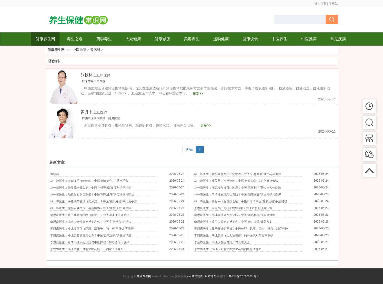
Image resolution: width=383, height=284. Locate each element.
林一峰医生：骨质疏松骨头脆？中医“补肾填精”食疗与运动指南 (90, 187)
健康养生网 (56, 50)
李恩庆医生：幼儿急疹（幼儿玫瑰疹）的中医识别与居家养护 (233, 235)
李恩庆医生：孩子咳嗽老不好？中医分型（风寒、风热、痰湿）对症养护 (241, 228)
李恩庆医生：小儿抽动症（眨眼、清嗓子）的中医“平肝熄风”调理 (92, 228)
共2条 (189, 149)
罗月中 (94, 112)
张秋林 (96, 75)
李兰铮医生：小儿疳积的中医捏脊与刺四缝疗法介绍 (228, 249)
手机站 (333, 3)
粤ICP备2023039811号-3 (244, 276)
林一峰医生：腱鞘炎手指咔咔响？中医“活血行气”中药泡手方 (89, 181)
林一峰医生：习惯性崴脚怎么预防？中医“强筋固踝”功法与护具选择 (237, 194)
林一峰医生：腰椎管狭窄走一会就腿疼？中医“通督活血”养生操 (90, 208)
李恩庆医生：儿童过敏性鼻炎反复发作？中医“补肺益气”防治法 (90, 222)
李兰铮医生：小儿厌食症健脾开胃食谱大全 (222, 242)
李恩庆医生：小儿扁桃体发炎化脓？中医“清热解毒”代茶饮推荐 (234, 215)
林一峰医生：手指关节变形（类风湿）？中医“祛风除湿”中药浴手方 (93, 201)
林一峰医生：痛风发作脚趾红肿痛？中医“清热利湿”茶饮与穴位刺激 (237, 187)
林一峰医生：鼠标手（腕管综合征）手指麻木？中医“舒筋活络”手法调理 (240, 201)
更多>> (198, 93)
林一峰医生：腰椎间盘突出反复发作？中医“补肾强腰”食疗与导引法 (237, 174)
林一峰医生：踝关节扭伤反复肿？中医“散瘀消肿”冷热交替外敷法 (236, 181)
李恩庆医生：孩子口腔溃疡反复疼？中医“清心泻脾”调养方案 (233, 222)
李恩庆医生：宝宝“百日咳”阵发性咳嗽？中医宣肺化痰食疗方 (233, 208)
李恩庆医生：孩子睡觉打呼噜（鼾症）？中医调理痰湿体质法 (89, 215)
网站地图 (210, 276)
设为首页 (320, 3)
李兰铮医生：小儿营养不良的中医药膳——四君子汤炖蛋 (86, 249)
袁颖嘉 (54, 174)
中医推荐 (79, 50)
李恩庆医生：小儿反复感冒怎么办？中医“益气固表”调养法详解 (90, 235)
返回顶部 (374, 275)
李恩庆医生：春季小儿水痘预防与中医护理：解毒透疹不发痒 (89, 242)
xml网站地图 (195, 276)
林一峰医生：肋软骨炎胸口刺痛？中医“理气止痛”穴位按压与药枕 (92, 194)
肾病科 (95, 50)
